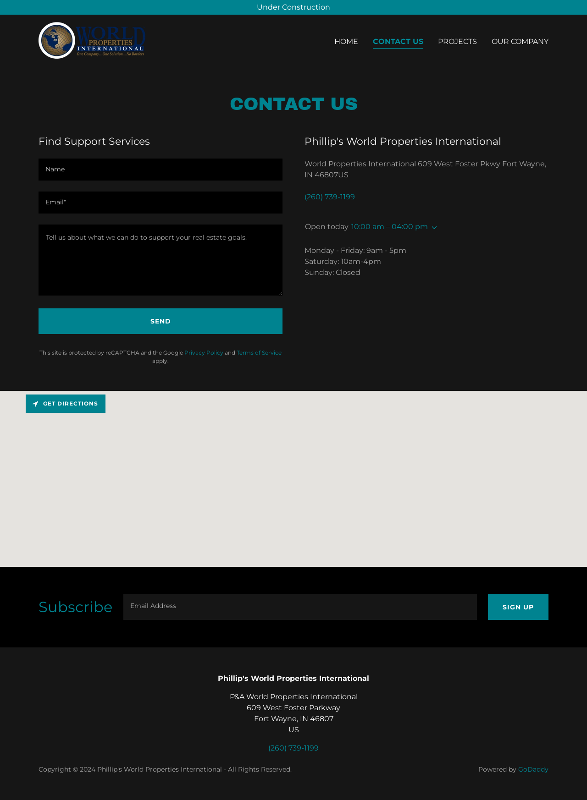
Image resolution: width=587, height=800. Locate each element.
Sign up (518, 607)
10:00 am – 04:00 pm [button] (389, 226)
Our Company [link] (520, 41)
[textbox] (160, 170)
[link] (92, 39)
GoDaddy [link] (533, 769)
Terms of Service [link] (259, 352)
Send (160, 321)
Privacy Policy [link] (203, 352)
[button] (432, 227)
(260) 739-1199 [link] (330, 196)
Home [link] (346, 41)
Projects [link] (457, 41)
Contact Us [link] (398, 41)
